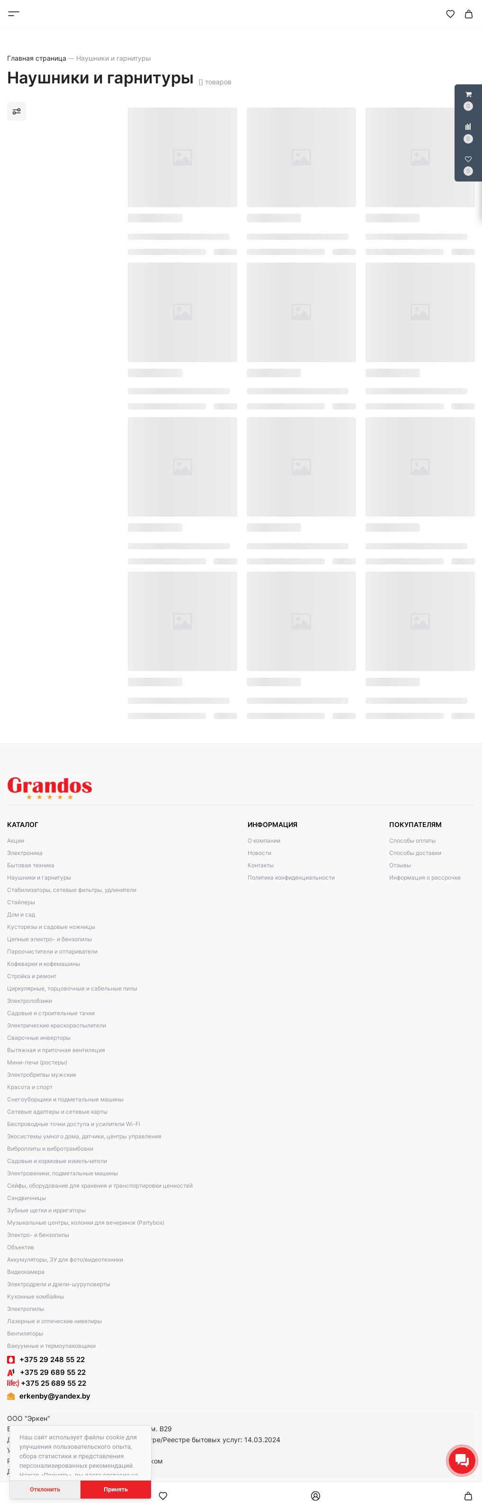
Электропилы (25, 1308)
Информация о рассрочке (425, 877)
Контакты (261, 865)
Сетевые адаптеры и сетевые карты (57, 1111)
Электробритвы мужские (41, 1074)
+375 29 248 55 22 (52, 1359)
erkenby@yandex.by (54, 1395)
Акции (15, 840)
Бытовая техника (30, 865)
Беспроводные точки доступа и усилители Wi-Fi (73, 1123)
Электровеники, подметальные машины (62, 1173)
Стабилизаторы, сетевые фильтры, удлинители (71, 889)
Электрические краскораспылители (56, 1025)
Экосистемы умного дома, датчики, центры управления (84, 1136)
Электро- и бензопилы (38, 1234)
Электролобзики (29, 1000)
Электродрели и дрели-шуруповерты (58, 1284)
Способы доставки (415, 852)
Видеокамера (26, 1271)
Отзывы (400, 865)
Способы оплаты (412, 840)
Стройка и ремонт (31, 976)
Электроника (25, 852)
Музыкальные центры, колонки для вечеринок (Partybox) (85, 1222)
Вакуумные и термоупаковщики (51, 1345)
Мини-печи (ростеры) (37, 1062)
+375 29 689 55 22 (46, 1372)
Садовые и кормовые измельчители (57, 1160)
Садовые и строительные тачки (51, 1013)
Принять (116, 1489)
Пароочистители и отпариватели (52, 951)
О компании (264, 840)
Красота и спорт (30, 1087)
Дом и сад (21, 914)
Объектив (20, 1247)
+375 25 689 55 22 (46, 1383)
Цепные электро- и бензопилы (49, 939)
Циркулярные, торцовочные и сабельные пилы (72, 988)
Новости (259, 852)
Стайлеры (21, 902)
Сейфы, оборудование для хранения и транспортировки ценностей (100, 1185)
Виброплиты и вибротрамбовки (50, 1148)
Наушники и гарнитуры (39, 877)
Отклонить (45, 1489)
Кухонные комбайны (35, 1296)
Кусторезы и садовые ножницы (51, 926)
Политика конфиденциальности (291, 877)
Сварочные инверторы (39, 1037)
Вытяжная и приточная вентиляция (56, 1050)
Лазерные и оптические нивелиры (54, 1321)
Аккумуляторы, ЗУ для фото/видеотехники (65, 1259)
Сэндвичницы (26, 1197)
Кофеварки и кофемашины (43, 963)
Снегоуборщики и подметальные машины (65, 1099)
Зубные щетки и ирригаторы (46, 1210)
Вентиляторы (25, 1333)
